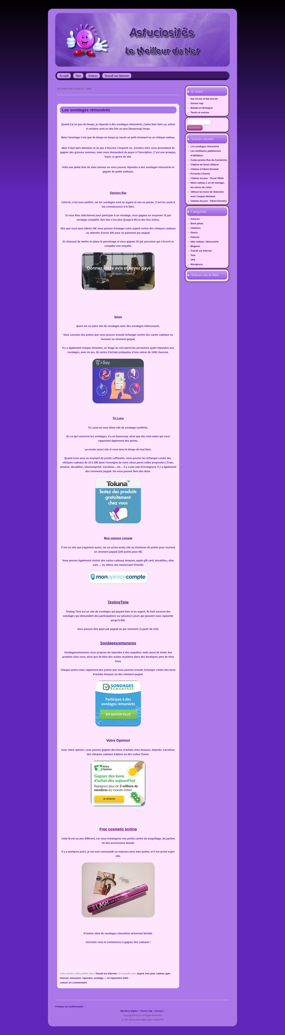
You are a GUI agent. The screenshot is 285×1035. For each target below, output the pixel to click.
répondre (87, 978)
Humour (195, 237)
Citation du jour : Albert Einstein (208, 201)
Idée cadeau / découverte (204, 241)
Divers (194, 232)
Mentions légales (129, 1011)
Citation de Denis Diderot (204, 164)
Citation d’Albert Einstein (204, 169)
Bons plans (196, 223)
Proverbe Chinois (200, 173)
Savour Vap (146, 1011)
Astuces (92, 75)
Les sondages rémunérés (86, 110)
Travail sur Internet (117, 75)
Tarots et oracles (199, 112)
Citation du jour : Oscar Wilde (207, 178)
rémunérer (75, 978)
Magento (195, 246)
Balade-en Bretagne (201, 107)
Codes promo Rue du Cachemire (208, 160)
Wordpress (196, 264)
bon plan (150, 973)
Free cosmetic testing (118, 829)
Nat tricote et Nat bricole (204, 98)
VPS (192, 259)
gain (167, 973)
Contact (159, 1011)
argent (140, 973)
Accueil (64, 75)
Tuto (78, 75)
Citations (195, 228)
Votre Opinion (118, 740)
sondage (98, 978)
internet (64, 978)
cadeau (160, 973)
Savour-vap (196, 103)
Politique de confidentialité (69, 1006)
